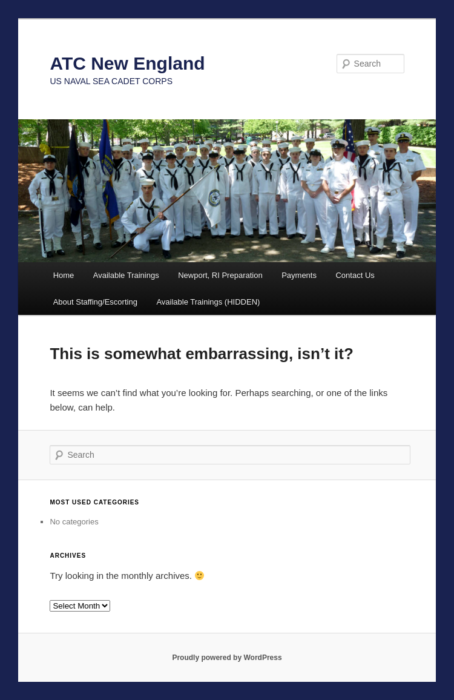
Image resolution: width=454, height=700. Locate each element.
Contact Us (354, 275)
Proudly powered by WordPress (226, 657)
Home (63, 275)
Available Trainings (126, 275)
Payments (299, 275)
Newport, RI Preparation (220, 275)
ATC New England (127, 63)
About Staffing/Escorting (95, 301)
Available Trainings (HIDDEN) (208, 301)
